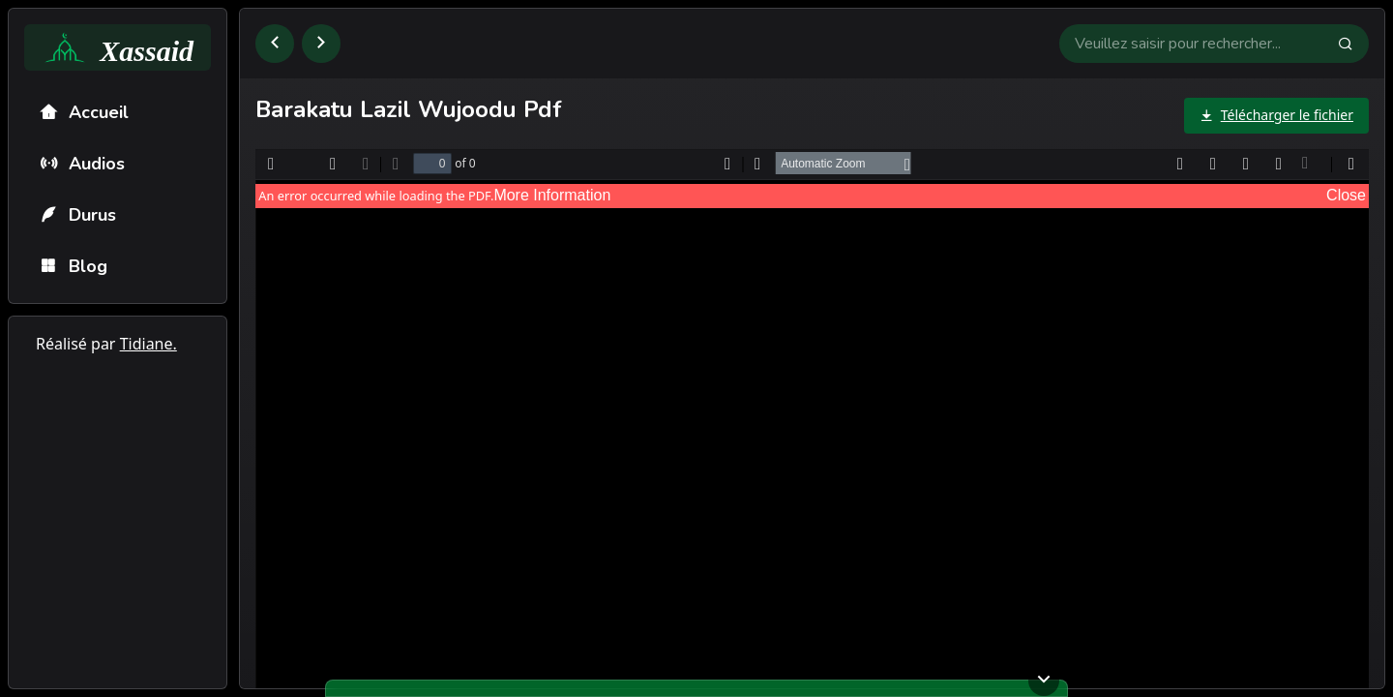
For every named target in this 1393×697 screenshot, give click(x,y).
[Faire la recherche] (1353, 43)
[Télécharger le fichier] (1276, 116)
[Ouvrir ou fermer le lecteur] (1043, 680)
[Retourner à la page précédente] (274, 43)
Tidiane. (148, 343)
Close (1346, 195)
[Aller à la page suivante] (321, 43)
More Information (551, 195)
